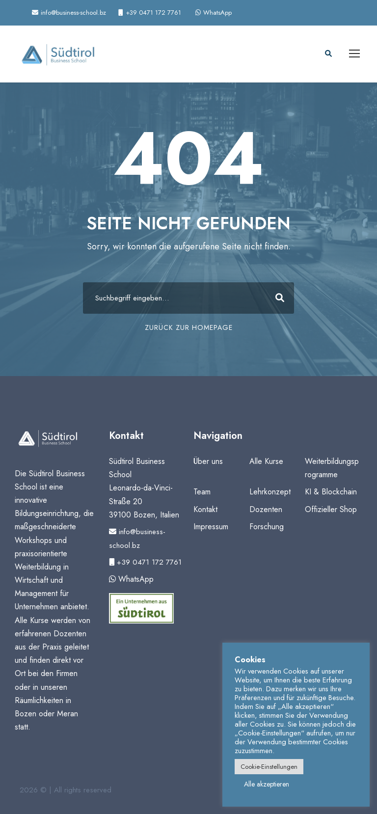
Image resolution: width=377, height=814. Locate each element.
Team (202, 491)
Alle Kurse (266, 461)
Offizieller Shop (331, 509)
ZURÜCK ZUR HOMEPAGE (189, 327)
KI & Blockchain (331, 491)
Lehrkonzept (270, 491)
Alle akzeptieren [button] (266, 784)
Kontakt (205, 509)
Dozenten (265, 509)
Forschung (266, 526)
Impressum (210, 526)
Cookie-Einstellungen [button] (269, 766)
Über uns (208, 461)
